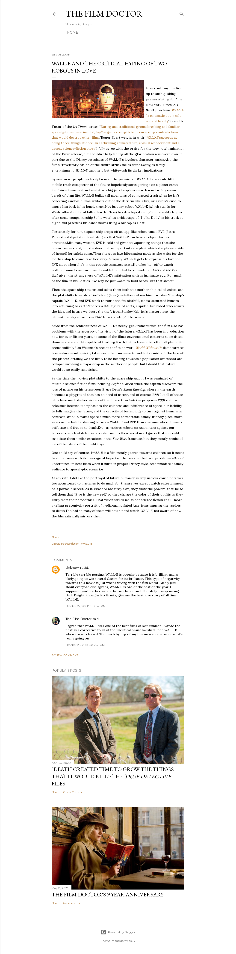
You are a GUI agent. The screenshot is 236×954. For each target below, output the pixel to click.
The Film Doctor (103, 13)
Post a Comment (65, 655)
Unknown (73, 568)
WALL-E (86, 543)
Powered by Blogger (118, 932)
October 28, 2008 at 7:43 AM (85, 645)
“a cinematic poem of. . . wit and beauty (165, 115)
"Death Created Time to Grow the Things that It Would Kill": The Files (113, 776)
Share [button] (55, 537)
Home (72, 32)
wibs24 (130, 940)
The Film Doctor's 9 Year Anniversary (107, 894)
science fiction (70, 543)
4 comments (71, 903)
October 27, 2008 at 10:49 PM (85, 606)
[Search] (181, 12)
